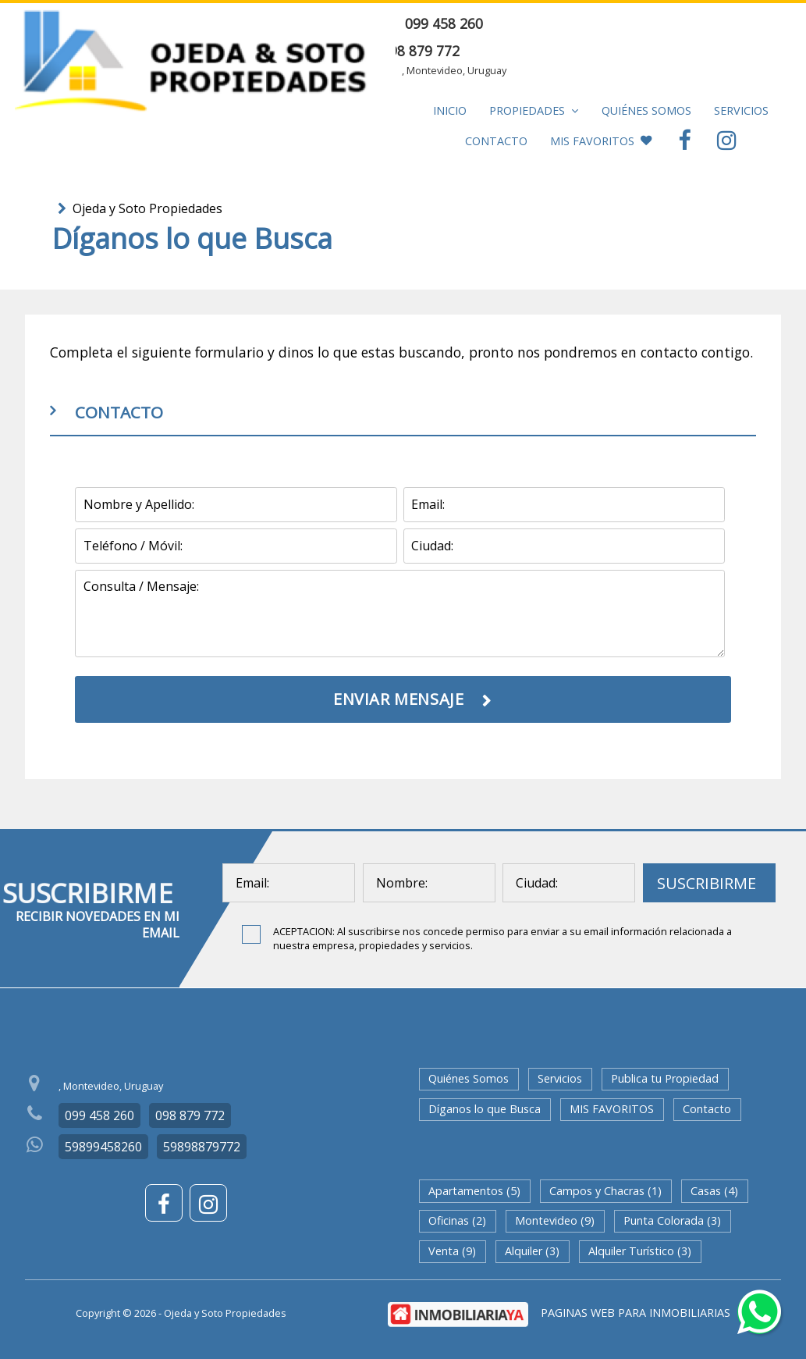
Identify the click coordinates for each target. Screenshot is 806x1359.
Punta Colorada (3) (672, 1220)
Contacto (496, 140)
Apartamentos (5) (474, 1190)
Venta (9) (452, 1250)
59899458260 (103, 1146)
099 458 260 (444, 23)
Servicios (741, 110)
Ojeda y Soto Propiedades (147, 208)
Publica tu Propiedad (665, 1078)
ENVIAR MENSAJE (704, 23)
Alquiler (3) (532, 1250)
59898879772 (201, 1146)
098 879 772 (421, 50)
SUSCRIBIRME (706, 883)
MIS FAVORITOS (601, 140)
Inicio (450, 110)
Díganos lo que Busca (484, 1108)
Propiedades (533, 110)
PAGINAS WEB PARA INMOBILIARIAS (635, 1312)
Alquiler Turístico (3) (639, 1250)
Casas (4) (714, 1190)
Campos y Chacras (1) (605, 1190)
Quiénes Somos (646, 110)
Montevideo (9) (555, 1220)
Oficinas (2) (457, 1220)
